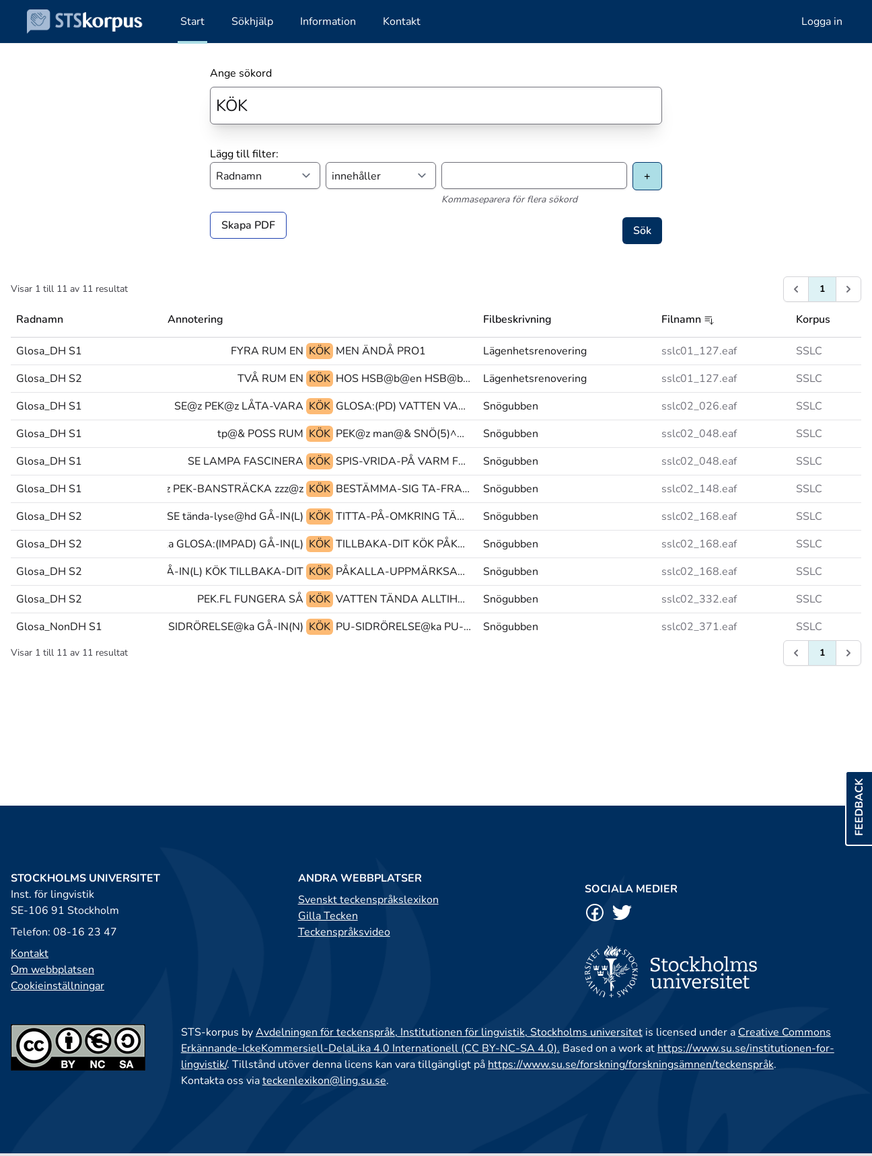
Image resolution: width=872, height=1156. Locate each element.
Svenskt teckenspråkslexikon (368, 899)
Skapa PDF (248, 225)
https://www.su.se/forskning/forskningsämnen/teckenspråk (631, 1064)
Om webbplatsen (52, 969)
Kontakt (29, 953)
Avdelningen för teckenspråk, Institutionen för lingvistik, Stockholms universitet (449, 1032)
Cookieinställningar (57, 985)
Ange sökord (241, 73)
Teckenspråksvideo (344, 932)
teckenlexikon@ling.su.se (324, 1080)
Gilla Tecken (328, 916)
